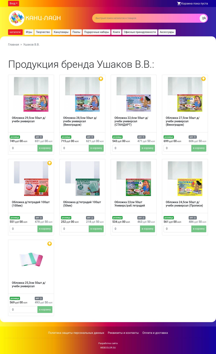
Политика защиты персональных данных (76, 333)
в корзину (45, 148)
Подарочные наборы (96, 32)
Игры (29, 32)
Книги (116, 32)
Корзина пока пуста (194, 3)
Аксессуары (167, 32)
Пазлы (76, 32)
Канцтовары (61, 32)
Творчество (43, 32)
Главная (13, 44)
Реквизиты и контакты (123, 333)
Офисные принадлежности (140, 32)
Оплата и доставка (155, 333)
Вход (12, 3)
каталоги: (15, 32)
